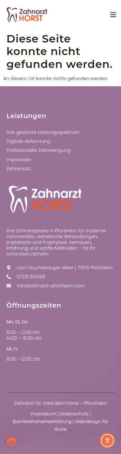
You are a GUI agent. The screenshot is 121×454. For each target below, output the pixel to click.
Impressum (43, 413)
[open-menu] (113, 15)
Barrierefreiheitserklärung (42, 421)
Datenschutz (74, 413)
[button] (11, 442)
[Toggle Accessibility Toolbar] (107, 440)
